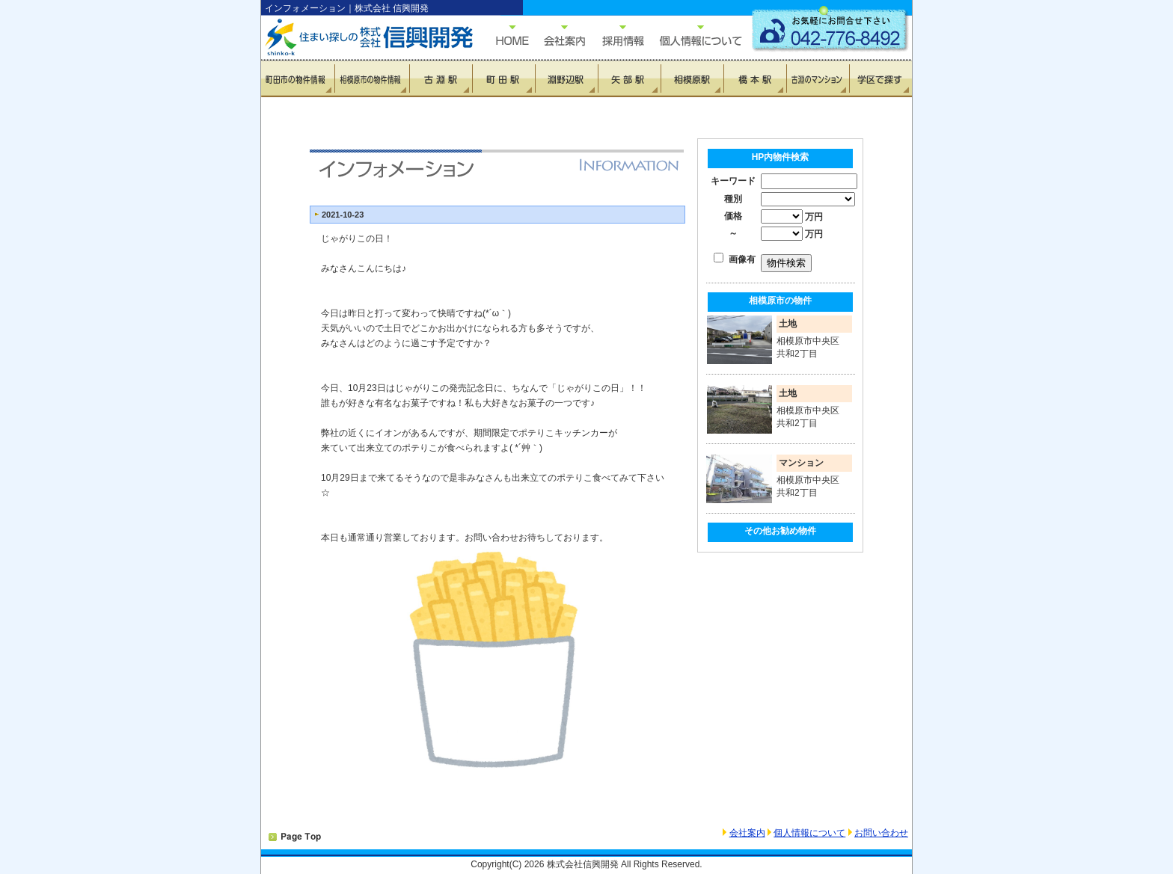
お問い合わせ (881, 833)
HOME (504, 35)
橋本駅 (754, 78)
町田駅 (503, 78)
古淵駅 (440, 78)
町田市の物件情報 (298, 78)
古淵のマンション (817, 78)
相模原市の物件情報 (372, 78)
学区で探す (880, 78)
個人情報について (693, 35)
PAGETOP (295, 837)
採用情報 (615, 35)
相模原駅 (692, 78)
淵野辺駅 (566, 78)
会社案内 (747, 833)
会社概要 (557, 35)
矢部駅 (629, 78)
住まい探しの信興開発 (358, 37)
